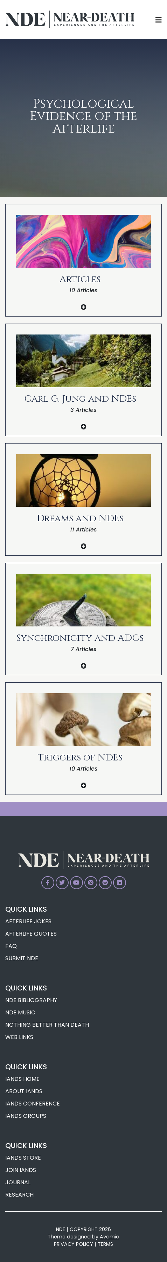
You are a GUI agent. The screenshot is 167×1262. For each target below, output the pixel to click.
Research (19, 1195)
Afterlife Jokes (28, 921)
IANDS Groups (25, 1116)
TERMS (105, 1244)
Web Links (19, 1037)
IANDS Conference (32, 1104)
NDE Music (20, 1012)
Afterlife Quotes (31, 934)
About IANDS (23, 1091)
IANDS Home (22, 1079)
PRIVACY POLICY (73, 1244)
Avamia (109, 1236)
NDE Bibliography (31, 1000)
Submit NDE (21, 958)
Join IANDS (20, 1170)
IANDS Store (23, 1158)
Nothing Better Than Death (47, 1025)
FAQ (11, 946)
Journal (17, 1182)
